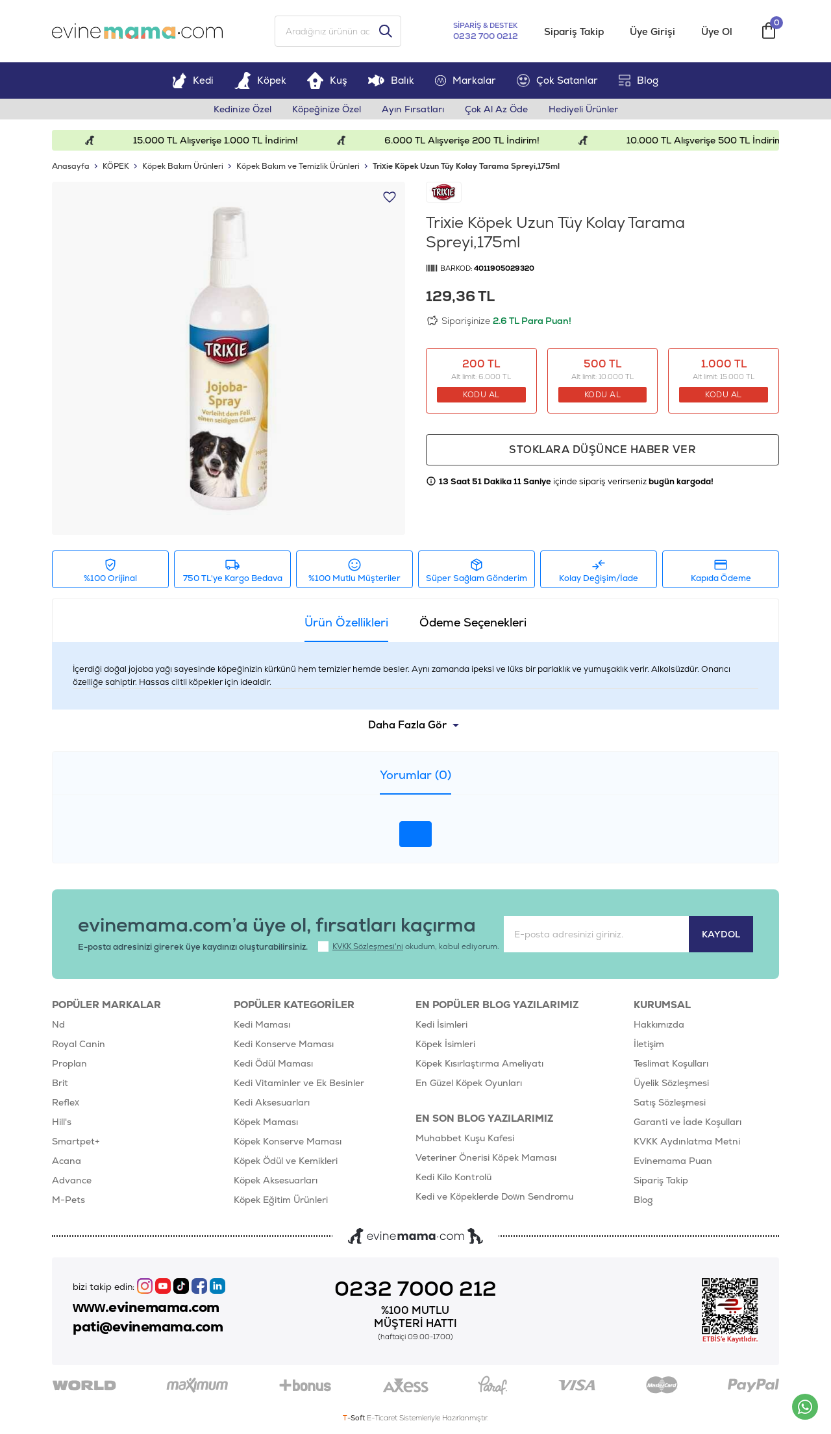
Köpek (260, 80)
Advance (72, 1180)
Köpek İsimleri (445, 1044)
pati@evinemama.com (148, 1327)
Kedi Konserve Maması (284, 1044)
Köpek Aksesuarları (275, 1180)
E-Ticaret (382, 1417)
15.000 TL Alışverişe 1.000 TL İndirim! (225, 140)
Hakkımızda (659, 1024)
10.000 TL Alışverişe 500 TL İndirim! (715, 140)
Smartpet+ (76, 1141)
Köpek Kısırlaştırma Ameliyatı (479, 1063)
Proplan (69, 1063)
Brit (60, 1083)
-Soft (355, 1417)
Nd (58, 1024)
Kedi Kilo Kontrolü (453, 1177)
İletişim (649, 1044)
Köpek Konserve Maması (287, 1141)
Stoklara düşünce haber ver (602, 449)
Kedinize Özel (242, 109)
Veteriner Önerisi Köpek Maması (486, 1157)
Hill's (61, 1122)
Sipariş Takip (574, 31)
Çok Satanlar (557, 80)
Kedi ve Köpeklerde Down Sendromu (494, 1196)
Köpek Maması (266, 1122)
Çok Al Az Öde (496, 109)
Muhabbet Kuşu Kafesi (465, 1138)
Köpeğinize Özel (326, 109)
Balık (391, 80)
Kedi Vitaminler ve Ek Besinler (299, 1083)
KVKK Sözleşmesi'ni (367, 946)
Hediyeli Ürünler (583, 109)
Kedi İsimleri (441, 1024)
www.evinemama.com (146, 1307)
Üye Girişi (652, 31)
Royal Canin (78, 1044)
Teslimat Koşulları (671, 1063)
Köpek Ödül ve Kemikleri (286, 1161)
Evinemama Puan (673, 1161)
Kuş (327, 80)
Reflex (65, 1102)
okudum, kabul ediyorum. (408, 946)
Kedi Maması (262, 1024)
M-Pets (68, 1199)
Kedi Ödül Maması (273, 1063)
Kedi (193, 80)
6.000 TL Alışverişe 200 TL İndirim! (472, 140)
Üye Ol (716, 31)
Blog (638, 80)
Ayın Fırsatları (413, 109)
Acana (66, 1161)
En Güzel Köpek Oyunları (469, 1083)
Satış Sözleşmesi (670, 1102)
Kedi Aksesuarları (272, 1102)
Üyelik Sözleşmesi (671, 1083)
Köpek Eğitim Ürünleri (281, 1199)
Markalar (465, 80)
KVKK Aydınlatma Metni (687, 1141)
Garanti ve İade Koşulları (687, 1122)
